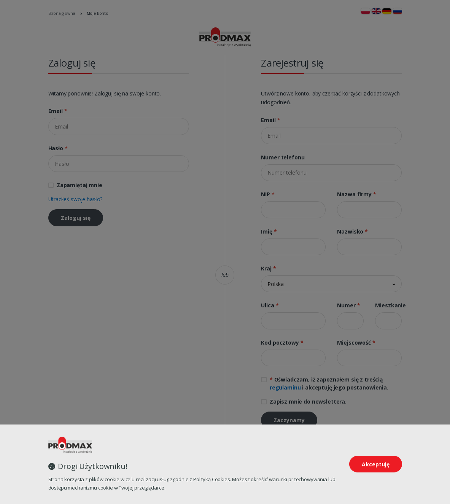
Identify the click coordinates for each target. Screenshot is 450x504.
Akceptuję (376, 464)
